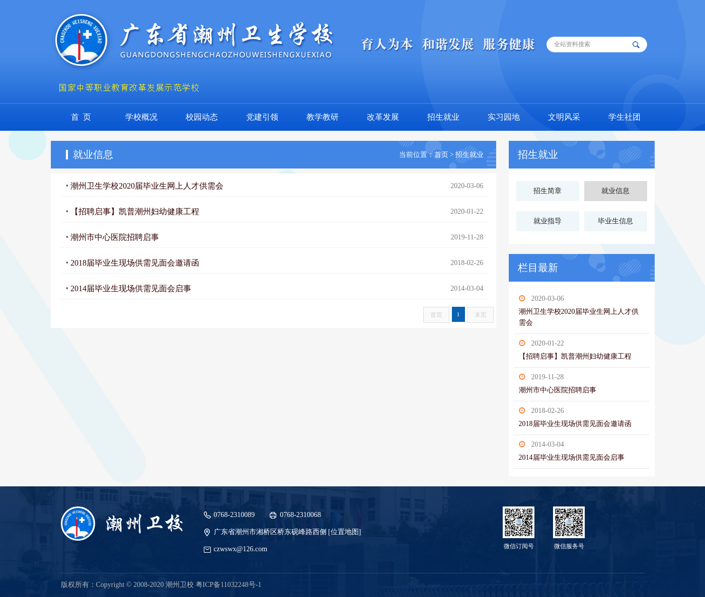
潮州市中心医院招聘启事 (557, 390)
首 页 (81, 117)
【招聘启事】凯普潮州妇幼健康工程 (575, 356)
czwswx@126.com (241, 549)
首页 (436, 314)
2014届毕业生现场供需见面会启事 (571, 457)
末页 (480, 314)
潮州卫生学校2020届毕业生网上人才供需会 (146, 186)
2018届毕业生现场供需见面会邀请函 (575, 424)
